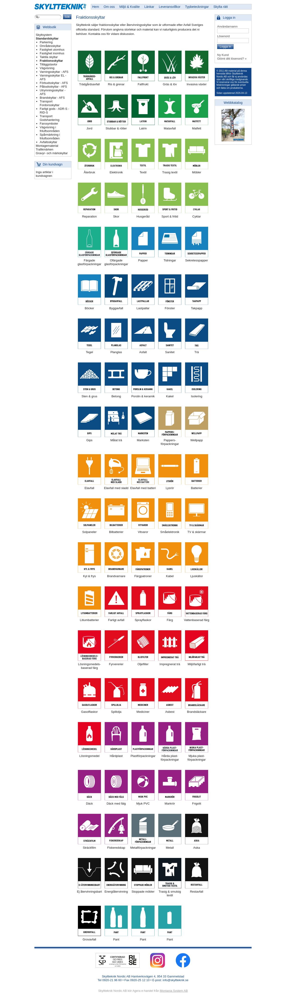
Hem (95, 7)
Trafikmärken (44, 149)
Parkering (46, 42)
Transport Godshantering (49, 118)
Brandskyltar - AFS (52, 97)
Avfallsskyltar (48, 142)
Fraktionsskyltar (51, 60)
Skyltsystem (44, 35)
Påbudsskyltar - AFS (53, 86)
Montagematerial (47, 145)
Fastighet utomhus (52, 49)
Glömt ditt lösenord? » (231, 58)
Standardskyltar (47, 38)
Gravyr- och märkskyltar (52, 153)
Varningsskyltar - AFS (54, 71)
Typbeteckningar (197, 7)
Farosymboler (49, 123)
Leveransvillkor (169, 7)
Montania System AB (174, 990)
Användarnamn (227, 26)
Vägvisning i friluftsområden (50, 129)
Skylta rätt (220, 7)
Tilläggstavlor (48, 64)
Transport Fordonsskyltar (49, 103)
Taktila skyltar (49, 57)
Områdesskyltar (50, 46)
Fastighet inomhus (52, 53)
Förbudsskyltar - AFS (54, 83)
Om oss (109, 7)
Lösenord (223, 36)
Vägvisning (47, 68)
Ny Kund (223, 55)
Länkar (149, 7)
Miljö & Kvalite (129, 7)
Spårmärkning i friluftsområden (50, 136)
